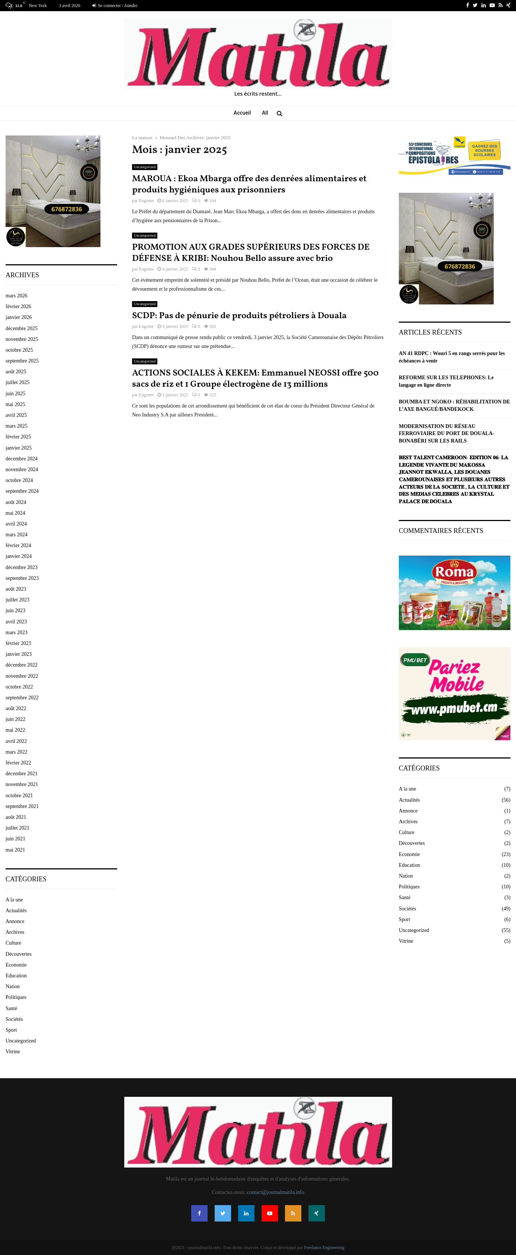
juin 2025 (15, 393)
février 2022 (18, 763)
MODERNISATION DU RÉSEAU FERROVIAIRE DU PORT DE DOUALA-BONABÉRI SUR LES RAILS (446, 434)
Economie (16, 965)
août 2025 (16, 371)
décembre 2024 (22, 459)
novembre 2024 (22, 469)
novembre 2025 (22, 339)
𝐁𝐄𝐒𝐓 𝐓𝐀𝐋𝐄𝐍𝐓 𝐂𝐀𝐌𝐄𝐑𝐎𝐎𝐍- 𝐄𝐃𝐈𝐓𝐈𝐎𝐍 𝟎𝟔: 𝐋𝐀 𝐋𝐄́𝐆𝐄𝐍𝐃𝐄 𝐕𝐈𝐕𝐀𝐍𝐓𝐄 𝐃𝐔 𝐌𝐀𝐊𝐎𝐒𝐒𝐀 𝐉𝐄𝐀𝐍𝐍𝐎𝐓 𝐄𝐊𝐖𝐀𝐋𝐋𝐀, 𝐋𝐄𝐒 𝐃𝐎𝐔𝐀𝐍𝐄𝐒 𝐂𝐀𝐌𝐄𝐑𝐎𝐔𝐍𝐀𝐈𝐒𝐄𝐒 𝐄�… (454, 479)
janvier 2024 (19, 556)
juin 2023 (15, 610)
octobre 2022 (19, 687)
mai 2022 (15, 730)
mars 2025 (17, 426)
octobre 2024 (19, 480)
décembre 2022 (22, 665)
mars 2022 (17, 752)
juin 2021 (15, 839)
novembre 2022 (22, 676)
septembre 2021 (22, 806)
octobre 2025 (19, 350)
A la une (14, 900)
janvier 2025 (19, 448)
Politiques (16, 997)
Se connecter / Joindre (114, 5)
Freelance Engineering (324, 1247)
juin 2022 (15, 719)
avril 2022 (16, 741)
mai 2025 (15, 404)
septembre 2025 (22, 361)
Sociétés (14, 1019)
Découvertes (19, 954)
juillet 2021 (17, 828)
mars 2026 (17, 295)
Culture (13, 943)
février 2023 (18, 643)
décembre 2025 (22, 328)
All (265, 113)
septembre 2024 (22, 491)
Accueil (242, 113)
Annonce (15, 921)
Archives (15, 932)
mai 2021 (15, 850)
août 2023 (16, 589)
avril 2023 (16, 622)
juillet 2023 (17, 600)
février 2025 (18, 437)
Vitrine (13, 1051)
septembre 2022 (22, 697)
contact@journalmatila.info (275, 1192)
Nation (13, 986)
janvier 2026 (19, 317)
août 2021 (16, 817)
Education (16, 975)
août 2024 (16, 502)
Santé (11, 1008)
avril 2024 (16, 524)
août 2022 (16, 708)
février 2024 (18, 545)
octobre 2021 (19, 795)
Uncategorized (145, 167)
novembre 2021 (22, 784)
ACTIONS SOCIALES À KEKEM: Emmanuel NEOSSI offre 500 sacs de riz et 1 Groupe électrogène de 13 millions (255, 379)
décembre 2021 (22, 773)
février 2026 (18, 306)
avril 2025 (16, 415)
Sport (11, 1030)
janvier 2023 (19, 654)
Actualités (16, 910)
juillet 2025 (17, 382)
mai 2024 (15, 513)
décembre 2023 (22, 567)
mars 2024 (17, 534)
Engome (146, 200)
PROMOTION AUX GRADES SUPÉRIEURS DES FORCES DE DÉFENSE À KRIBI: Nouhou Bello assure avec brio (250, 253)
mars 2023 (17, 632)
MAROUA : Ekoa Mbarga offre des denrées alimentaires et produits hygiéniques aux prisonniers (249, 185)
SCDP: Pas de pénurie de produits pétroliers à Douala (239, 316)
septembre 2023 (22, 578)
